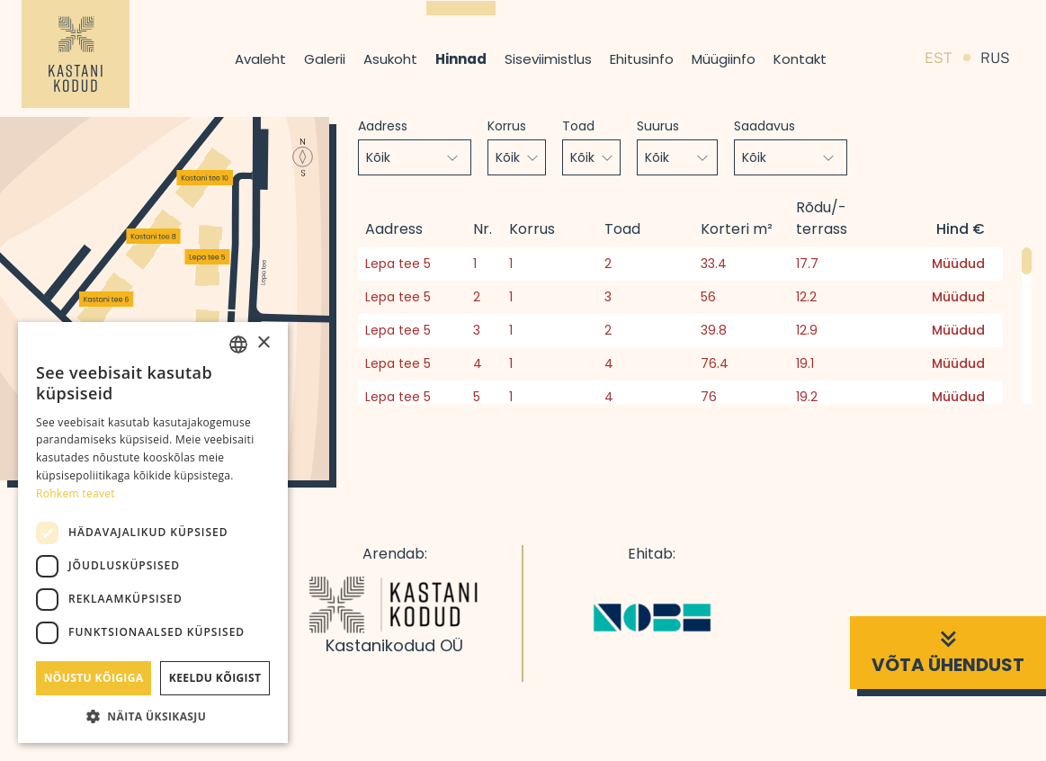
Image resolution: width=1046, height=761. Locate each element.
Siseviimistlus (548, 58)
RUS (995, 58)
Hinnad (461, 58)
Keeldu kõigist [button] (215, 677)
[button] (153, 716)
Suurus (658, 126)
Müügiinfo (723, 58)
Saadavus (764, 126)
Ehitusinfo (642, 58)
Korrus (506, 126)
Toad (578, 126)
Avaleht (260, 58)
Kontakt (800, 58)
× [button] (263, 343)
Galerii (324, 58)
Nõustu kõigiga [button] (94, 677)
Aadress (382, 126)
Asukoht (390, 58)
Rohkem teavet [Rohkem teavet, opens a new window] (75, 493)
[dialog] (153, 532)
